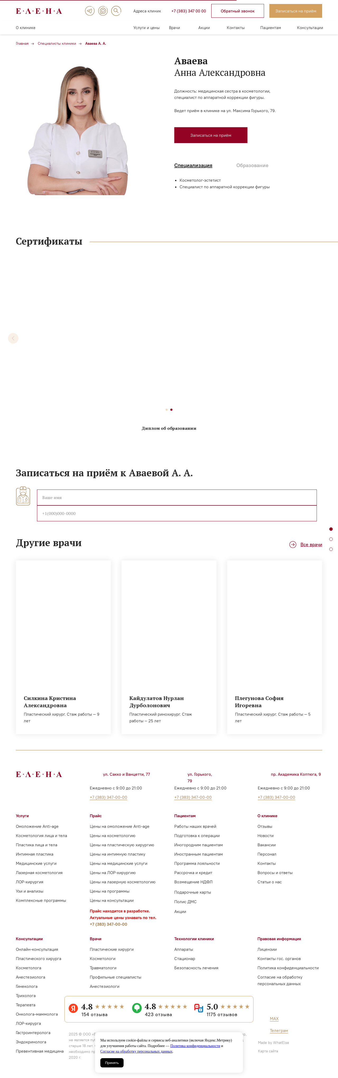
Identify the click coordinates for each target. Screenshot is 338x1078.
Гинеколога (26, 986)
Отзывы (264, 826)
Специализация (193, 165)
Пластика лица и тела (36, 844)
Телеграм (279, 1030)
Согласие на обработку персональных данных (136, 1051)
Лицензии (267, 949)
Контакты (236, 27)
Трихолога (26, 995)
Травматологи (103, 967)
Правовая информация (279, 938)
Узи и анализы (29, 891)
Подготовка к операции (197, 835)
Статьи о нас (269, 881)
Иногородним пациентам (198, 844)
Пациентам (270, 27)
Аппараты (183, 949)
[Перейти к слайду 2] (171, 410)
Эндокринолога (31, 1041)
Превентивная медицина (40, 1051)
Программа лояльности (197, 863)
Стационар (184, 958)
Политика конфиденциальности (195, 1046)
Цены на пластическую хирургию (122, 844)
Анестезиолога (30, 977)
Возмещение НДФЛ (193, 881)
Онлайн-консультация (37, 949)
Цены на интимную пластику (117, 854)
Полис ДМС (185, 901)
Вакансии (266, 844)
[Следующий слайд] (325, 338)
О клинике (25, 27)
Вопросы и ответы (275, 872)
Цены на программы (109, 891)
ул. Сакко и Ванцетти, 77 (126, 774)
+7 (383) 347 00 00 (188, 10)
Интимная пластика (34, 854)
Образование (252, 165)
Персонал (266, 854)
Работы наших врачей (195, 826)
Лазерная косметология (39, 872)
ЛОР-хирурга (28, 1023)
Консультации (310, 27)
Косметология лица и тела (41, 835)
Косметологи (102, 958)
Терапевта (25, 1004)
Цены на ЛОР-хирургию (113, 872)
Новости (265, 835)
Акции (204, 27)
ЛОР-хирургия (29, 881)
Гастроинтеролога (33, 1032)
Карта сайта (268, 1051)
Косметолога (28, 967)
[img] (89, 11)
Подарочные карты (192, 892)
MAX (274, 1018)
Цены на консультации (112, 900)
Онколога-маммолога (37, 1014)
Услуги (22, 815)
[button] (237, 11)
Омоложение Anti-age (37, 826)
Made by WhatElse (273, 1042)
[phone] (177, 513)
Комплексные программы (41, 900)
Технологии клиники (194, 938)
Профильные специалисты (115, 977)
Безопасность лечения (196, 967)
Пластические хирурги (112, 949)
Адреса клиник (147, 10)
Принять (112, 1063)
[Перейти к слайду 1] (167, 410)
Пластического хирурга (38, 958)
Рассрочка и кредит (193, 872)
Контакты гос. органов (279, 958)
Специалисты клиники (57, 43)
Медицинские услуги (36, 863)
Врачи (174, 27)
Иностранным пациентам (198, 854)
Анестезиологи (104, 986)
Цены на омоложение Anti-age (119, 826)
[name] (177, 497)
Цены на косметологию (112, 835)
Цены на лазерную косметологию (123, 881)
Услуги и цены (146, 27)
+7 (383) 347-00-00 (108, 924)
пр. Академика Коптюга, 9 (296, 774)
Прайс (96, 815)
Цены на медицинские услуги (118, 863)
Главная (22, 43)
